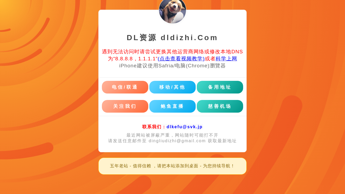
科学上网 (226, 58)
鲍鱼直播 (172, 106)
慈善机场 (220, 106)
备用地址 (220, 87)
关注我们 (125, 106)
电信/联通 (125, 87)
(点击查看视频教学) (181, 58)
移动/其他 (172, 87)
